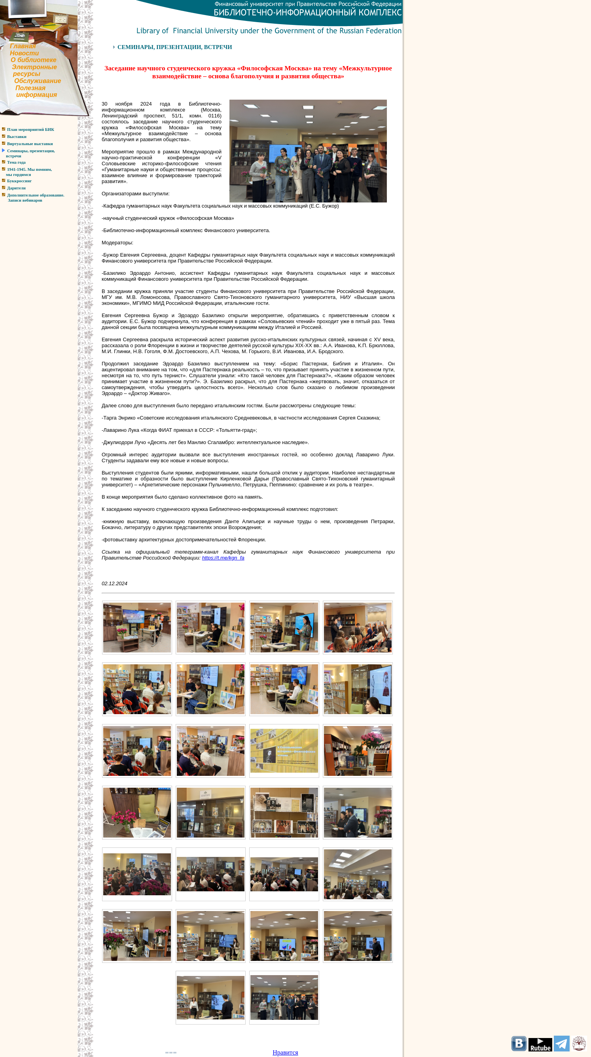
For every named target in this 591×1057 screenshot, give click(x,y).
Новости (24, 53)
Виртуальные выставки (30, 144)
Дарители (16, 188)
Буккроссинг (19, 181)
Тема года (16, 162)
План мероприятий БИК (30, 129)
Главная (23, 46)
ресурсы (26, 73)
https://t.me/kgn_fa (223, 558)
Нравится (285, 1052)
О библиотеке (34, 60)
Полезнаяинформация (28, 91)
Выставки (17, 136)
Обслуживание (37, 81)
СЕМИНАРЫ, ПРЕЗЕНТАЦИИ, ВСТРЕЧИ (174, 47)
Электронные (34, 67)
